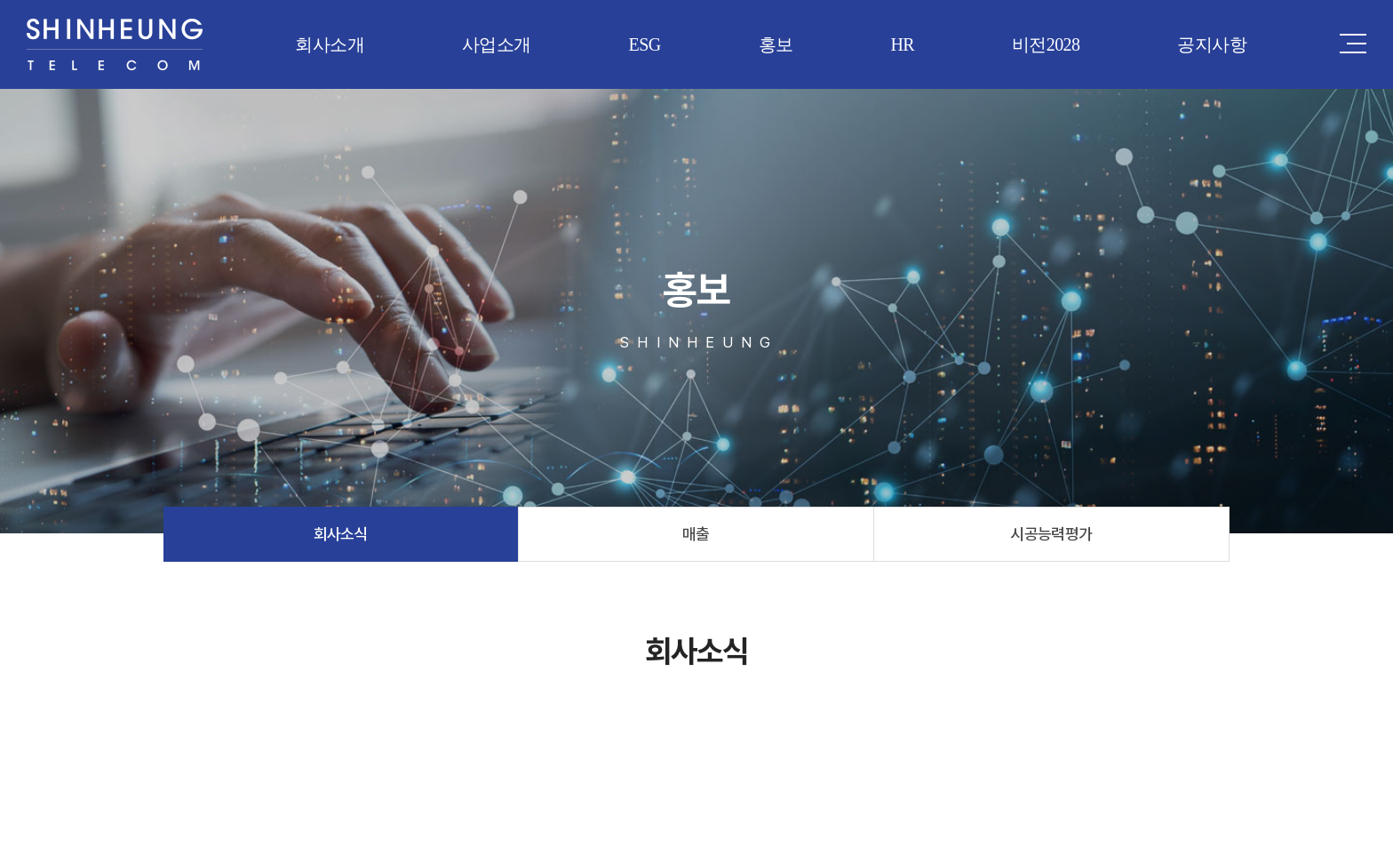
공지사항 (1211, 44)
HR (902, 44)
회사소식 (341, 533)
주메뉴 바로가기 (0, 0)
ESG (645, 44)
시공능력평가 (1051, 533)
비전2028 (1045, 44)
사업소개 (496, 44)
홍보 (776, 44)
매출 (696, 533)
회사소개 (329, 44)
